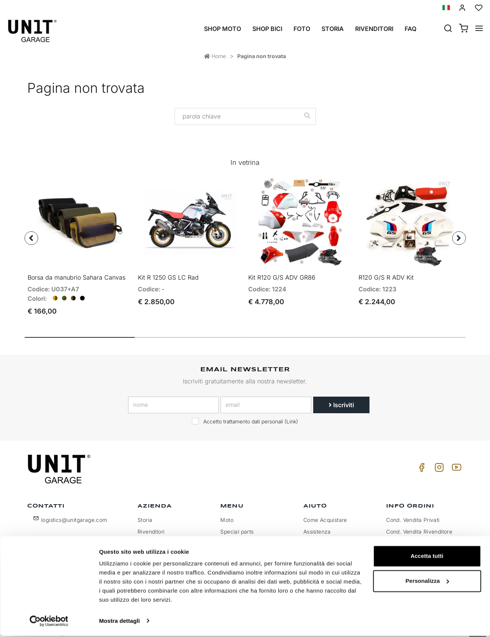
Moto (226, 512)
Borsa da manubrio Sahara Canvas (76, 270)
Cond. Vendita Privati (412, 512)
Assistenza (317, 524)
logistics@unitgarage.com (74, 512)
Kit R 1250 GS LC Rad (168, 270)
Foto (302, 28)
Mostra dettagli (119, 622)
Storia (333, 28)
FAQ (308, 536)
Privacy (147, 536)
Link (291, 414)
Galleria (230, 536)
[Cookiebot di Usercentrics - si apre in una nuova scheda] (49, 622)
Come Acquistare (325, 512)
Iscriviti (341, 398)
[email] (266, 397)
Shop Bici (267, 28)
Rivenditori (374, 28)
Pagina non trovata (261, 56)
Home (215, 56)
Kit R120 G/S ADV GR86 (281, 270)
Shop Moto (222, 28)
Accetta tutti (427, 557)
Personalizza (427, 582)
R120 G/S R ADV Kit (386, 270)
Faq (410, 28)
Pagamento (400, 536)
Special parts (237, 524)
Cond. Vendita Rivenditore (419, 524)
